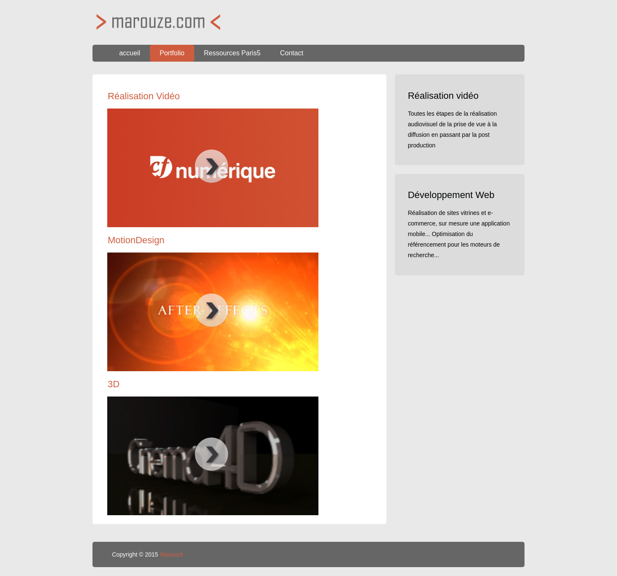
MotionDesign (136, 240)
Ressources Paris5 (232, 53)
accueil (129, 53)
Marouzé (171, 554)
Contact (291, 53)
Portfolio (172, 53)
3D (114, 384)
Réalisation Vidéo (144, 96)
